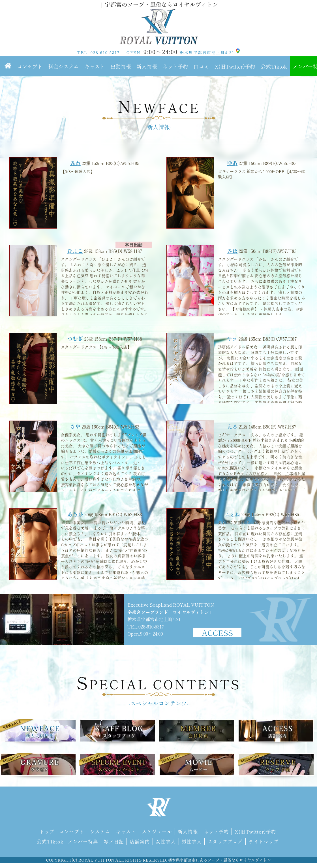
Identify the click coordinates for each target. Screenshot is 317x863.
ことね (232, 514)
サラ (232, 338)
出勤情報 (120, 66)
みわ (75, 163)
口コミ (201, 66)
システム (100, 831)
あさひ (75, 514)
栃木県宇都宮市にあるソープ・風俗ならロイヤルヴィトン (219, 860)
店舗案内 (140, 841)
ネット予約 (175, 66)
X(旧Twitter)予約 (235, 66)
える (232, 426)
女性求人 (166, 841)
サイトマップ (264, 841)
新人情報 (146, 66)
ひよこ (75, 250)
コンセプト (29, 66)
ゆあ (232, 163)
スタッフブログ (225, 841)
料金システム (63, 66)
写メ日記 (114, 841)
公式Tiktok (274, 66)
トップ (47, 831)
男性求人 (192, 841)
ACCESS (217, 632)
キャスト (94, 66)
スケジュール (157, 831)
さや (75, 426)
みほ (232, 250)
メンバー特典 (83, 841)
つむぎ (75, 338)
